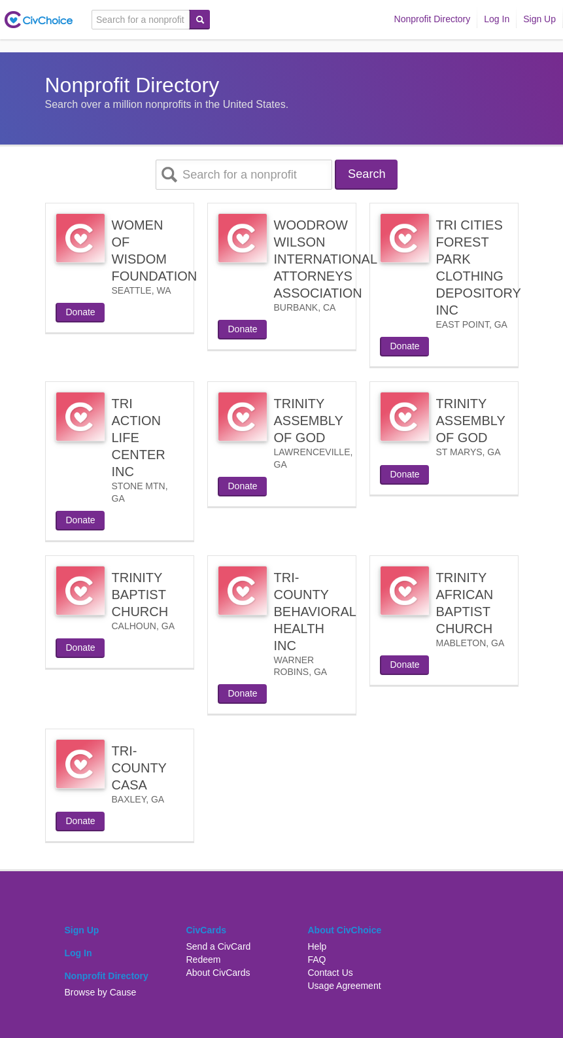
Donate (80, 312)
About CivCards (218, 972)
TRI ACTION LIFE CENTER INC (138, 437)
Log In (496, 19)
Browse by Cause (101, 992)
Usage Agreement (344, 985)
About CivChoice (345, 930)
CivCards (206, 930)
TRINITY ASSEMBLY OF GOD (308, 420)
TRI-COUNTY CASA (139, 768)
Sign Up (539, 19)
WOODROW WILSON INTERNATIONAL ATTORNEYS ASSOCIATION (325, 259)
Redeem (203, 959)
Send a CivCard (218, 946)
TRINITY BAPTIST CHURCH (140, 594)
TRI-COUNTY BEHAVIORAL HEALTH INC (315, 611)
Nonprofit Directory (432, 19)
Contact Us (330, 972)
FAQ (317, 959)
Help (317, 946)
